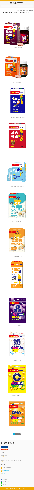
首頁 (18, 10)
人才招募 (3, 473)
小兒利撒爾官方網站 (4, 449)
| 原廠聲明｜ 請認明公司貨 (4, 455)
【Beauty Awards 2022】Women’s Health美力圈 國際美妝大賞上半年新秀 (11, 460)
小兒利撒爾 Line (4, 485)
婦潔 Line (3, 483)
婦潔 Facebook (4, 479)
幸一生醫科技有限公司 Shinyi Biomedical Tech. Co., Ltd (15, 488)
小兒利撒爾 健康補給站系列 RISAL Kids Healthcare (26, 10)
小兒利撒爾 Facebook (5, 481)
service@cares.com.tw (5, 470)
